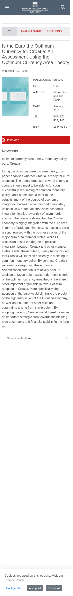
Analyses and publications (41, 31)
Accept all (35, 588)
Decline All (53, 588)
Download (10, 140)
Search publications (38, 338)
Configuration (14, 588)
